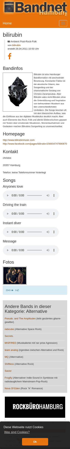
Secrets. (9, 336)
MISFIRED (10, 343)
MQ (7, 356)
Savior (8, 370)
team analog (11, 350)
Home (7, 23)
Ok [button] (35, 441)
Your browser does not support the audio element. (31, 195)
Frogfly (8, 377)
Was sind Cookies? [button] (16, 432)
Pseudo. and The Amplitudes (20, 318)
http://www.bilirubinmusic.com (19, 140)
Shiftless (9, 364)
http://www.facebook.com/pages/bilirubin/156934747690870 (35, 143)
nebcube (9, 329)
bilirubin (16, 45)
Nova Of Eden (12, 388)
